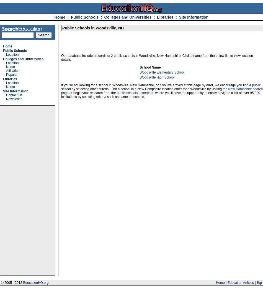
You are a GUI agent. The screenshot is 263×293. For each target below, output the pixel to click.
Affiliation (12, 71)
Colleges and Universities (127, 17)
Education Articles (241, 283)
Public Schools (85, 17)
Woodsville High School (157, 77)
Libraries (165, 17)
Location (12, 55)
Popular (11, 75)
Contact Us (14, 95)
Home (60, 17)
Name (10, 67)
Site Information (194, 17)
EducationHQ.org (36, 283)
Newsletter (14, 99)
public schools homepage (135, 93)
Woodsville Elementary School (162, 72)
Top (259, 283)
